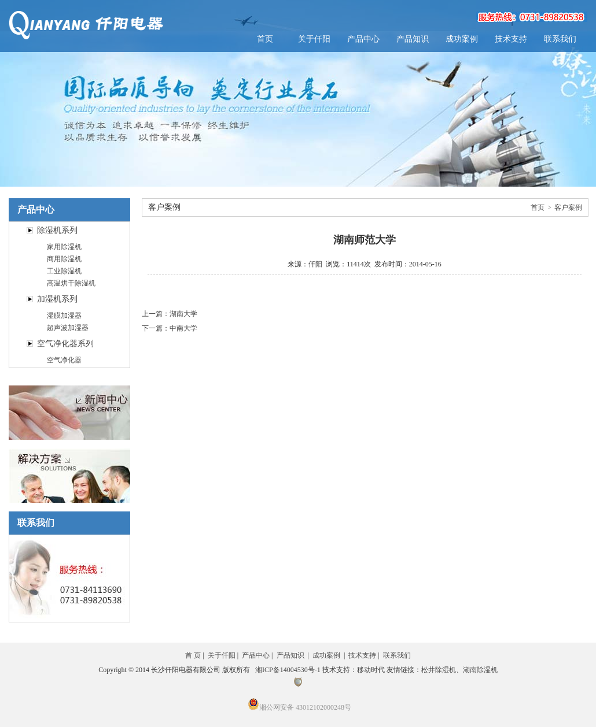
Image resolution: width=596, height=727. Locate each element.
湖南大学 (183, 314)
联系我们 (560, 39)
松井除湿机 (438, 670)
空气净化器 (64, 360)
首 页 (193, 655)
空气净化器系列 (65, 343)
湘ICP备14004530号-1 (288, 670)
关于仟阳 (314, 39)
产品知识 (412, 39)
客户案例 (568, 207)
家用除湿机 (64, 247)
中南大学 (183, 328)
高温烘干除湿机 (71, 283)
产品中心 (363, 39)
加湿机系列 (57, 299)
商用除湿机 (64, 259)
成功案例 (462, 39)
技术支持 (511, 39)
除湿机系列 (57, 230)
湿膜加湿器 (64, 315)
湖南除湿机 (480, 670)
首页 (265, 39)
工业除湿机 (64, 271)
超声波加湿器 (68, 328)
